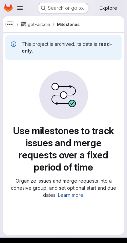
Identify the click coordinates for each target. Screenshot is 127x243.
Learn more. (71, 195)
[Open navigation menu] (20, 8)
